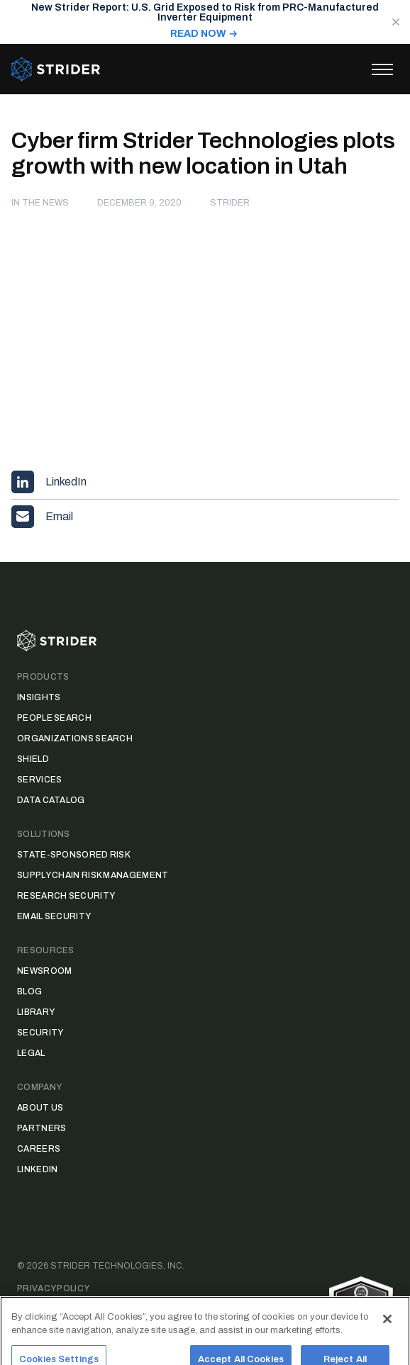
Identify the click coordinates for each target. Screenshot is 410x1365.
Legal (31, 1053)
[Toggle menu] (382, 69)
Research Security (66, 896)
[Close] (387, 1334)
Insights (38, 697)
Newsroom (44, 971)
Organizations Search (75, 738)
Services (39, 780)
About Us (40, 1108)
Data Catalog (51, 800)
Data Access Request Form (85, 1311)
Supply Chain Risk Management (92, 875)
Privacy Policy (53, 1288)
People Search (54, 718)
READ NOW (198, 33)
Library (36, 1012)
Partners (41, 1128)
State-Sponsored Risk (74, 855)
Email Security (54, 916)
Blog (29, 991)
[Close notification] (395, 22)
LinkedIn (37, 1169)
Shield (33, 759)
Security (40, 1033)
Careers (38, 1149)
